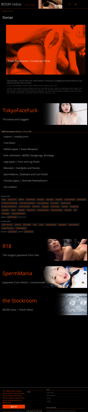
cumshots (54, 203)
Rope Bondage (56, 210)
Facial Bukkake (24, 206)
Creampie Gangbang (9, 203)
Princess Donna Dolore (31, 91)
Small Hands (66, 91)
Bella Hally (25, 88)
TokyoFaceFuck (20, 110)
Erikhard (71, 88)
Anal (3, 199)
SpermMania (73, 225)
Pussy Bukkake (43, 210)
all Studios (12, 232)
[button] (70, 4)
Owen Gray (9, 91)
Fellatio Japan (51, 225)
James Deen (13, 90)
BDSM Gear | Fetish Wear (18, 309)
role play (53, 91)
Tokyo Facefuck (7, 228)
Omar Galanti (77, 90)
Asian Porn (12, 199)
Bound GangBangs (17, 85)
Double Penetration (27, 85)
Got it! (14, 406)
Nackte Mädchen (51, 395)
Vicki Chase (36, 93)
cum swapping (43, 203)
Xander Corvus (48, 93)
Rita (46, 91)
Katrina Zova (41, 90)
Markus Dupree (58, 90)
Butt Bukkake (69, 199)
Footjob (64, 206)
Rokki (49, 91)
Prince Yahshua (21, 91)
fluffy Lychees (50, 392)
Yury (54, 93)
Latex (13, 210)
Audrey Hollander (17, 88)
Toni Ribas (12, 93)
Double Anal (57, 88)
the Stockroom (20, 300)
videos (55, 85)
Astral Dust (9, 88)
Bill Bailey (30, 88)
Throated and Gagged (16, 119)
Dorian (52, 88)
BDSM (21, 199)
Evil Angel (26, 225)
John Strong (20, 90)
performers (29, 232)
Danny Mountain (46, 88)
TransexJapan (21, 228)
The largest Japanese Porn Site (21, 255)
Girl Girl (49, 398)
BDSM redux (11, 4)
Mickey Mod (65, 90)
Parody (15, 91)
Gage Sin (76, 88)
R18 (7, 246)
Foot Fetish (55, 206)
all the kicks (12, 217)
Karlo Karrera (34, 90)
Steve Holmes (73, 91)
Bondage (50, 199)
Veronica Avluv (28, 93)
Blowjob (41, 199)
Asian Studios (7, 225)
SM (75, 210)
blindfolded (30, 199)
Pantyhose (31, 210)
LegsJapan (62, 225)
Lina (46, 90)
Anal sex (10, 85)
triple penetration (20, 93)
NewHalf (21, 210)
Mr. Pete (71, 90)
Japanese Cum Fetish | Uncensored (24, 282)
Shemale (68, 210)
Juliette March (26, 90)
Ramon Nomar (41, 91)
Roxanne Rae (59, 91)
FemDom (36, 206)
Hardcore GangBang (44, 85)
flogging (45, 206)
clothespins (81, 199)
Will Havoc (41, 93)
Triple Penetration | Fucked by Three (29, 61)
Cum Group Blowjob (27, 203)
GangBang (35, 85)
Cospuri (17, 225)
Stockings (5, 213)
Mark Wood (50, 90)
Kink (34, 225)
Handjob (5, 210)
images (51, 85)
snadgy (48, 401)
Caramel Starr (37, 88)
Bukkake (59, 199)
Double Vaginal (64, 88)
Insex (41, 225)
